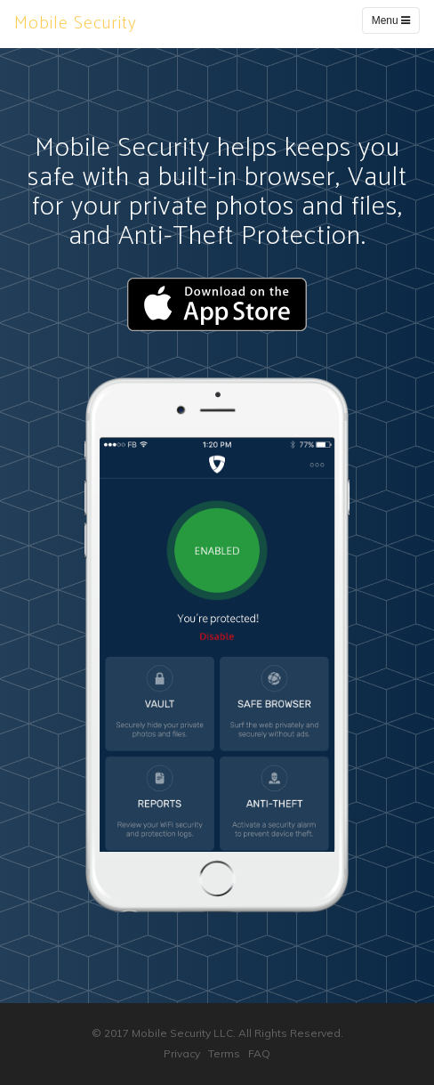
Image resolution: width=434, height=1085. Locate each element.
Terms (224, 1053)
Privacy (182, 1053)
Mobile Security (75, 23)
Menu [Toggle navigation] (391, 20)
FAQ (259, 1053)
